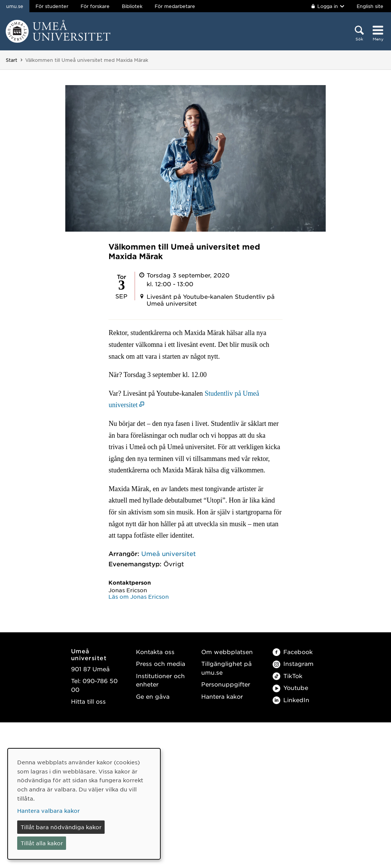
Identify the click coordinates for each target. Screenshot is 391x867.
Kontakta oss (155, 651)
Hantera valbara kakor (48, 810)
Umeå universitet (168, 553)
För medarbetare (175, 6)
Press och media (160, 663)
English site (370, 6)
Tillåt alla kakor (42, 843)
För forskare (95, 6)
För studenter (52, 6)
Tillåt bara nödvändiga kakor (61, 826)
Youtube (290, 687)
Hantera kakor (222, 696)
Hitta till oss (88, 701)
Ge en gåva (153, 696)
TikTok (287, 675)
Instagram (293, 663)
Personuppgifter (225, 684)
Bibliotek (132, 6)
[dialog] (84, 803)
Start (11, 60)
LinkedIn (291, 699)
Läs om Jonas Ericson (138, 596)
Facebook (293, 651)
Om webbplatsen (227, 651)
